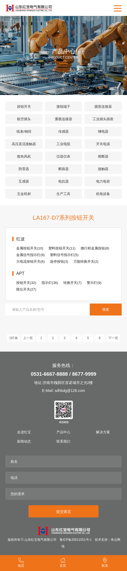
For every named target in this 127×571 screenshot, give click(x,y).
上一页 (28, 341)
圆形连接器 (103, 107)
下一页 (113, 341)
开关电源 (103, 144)
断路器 (63, 169)
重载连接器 (63, 119)
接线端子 (63, 107)
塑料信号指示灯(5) (64, 255)
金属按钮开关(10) (29, 248)
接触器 (103, 169)
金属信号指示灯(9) (30, 255)
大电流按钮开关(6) (30, 261)
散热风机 (24, 156)
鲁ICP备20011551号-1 (76, 540)
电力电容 (103, 181)
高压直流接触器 (24, 144)
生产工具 (63, 194)
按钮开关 (24, 107)
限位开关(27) (26, 289)
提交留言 (63, 511)
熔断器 (103, 156)
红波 (20, 239)
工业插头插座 (103, 119)
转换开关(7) (72, 283)
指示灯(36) (50, 283)
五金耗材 (24, 194)
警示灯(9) (94, 283)
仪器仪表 (63, 156)
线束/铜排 (24, 131)
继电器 (103, 131)
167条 (13, 341)
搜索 (105, 310)
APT (20, 273)
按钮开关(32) (26, 283)
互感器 (24, 181)
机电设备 (103, 194)
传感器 (63, 131)
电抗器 (63, 181)
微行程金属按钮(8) (95, 248)
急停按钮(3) (59, 261)
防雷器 (24, 169)
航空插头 (24, 119)
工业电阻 (63, 144)
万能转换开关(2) (86, 261)
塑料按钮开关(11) (61, 248)
